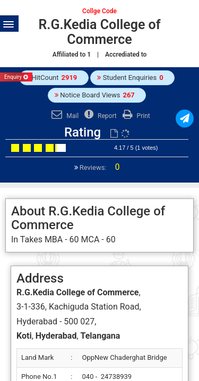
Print (135, 116)
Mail (64, 116)
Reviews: (99, 167)
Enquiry (16, 77)
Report (99, 116)
